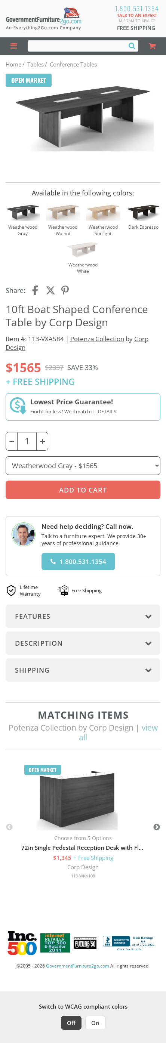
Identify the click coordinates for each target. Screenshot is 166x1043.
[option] (83, 824)
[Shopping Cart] (152, 46)
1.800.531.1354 (137, 8)
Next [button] (156, 827)
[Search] (132, 45)
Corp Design (83, 867)
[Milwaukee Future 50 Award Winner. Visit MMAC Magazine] (85, 943)
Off (71, 1023)
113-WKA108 (83, 876)
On (95, 1023)
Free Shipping (136, 27)
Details (107, 411)
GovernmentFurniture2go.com (77, 966)
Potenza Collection (97, 338)
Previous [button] (9, 827)
